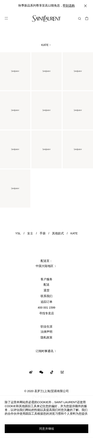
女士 (30, 233)
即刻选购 (69, 5)
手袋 (43, 233)
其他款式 (58, 233)
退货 (46, 290)
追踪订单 (46, 301)
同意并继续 (46, 428)
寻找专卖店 (46, 313)
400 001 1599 (46, 307)
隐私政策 (46, 337)
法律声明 (46, 331)
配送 (46, 284)
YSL (18, 233)
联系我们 (46, 296)
